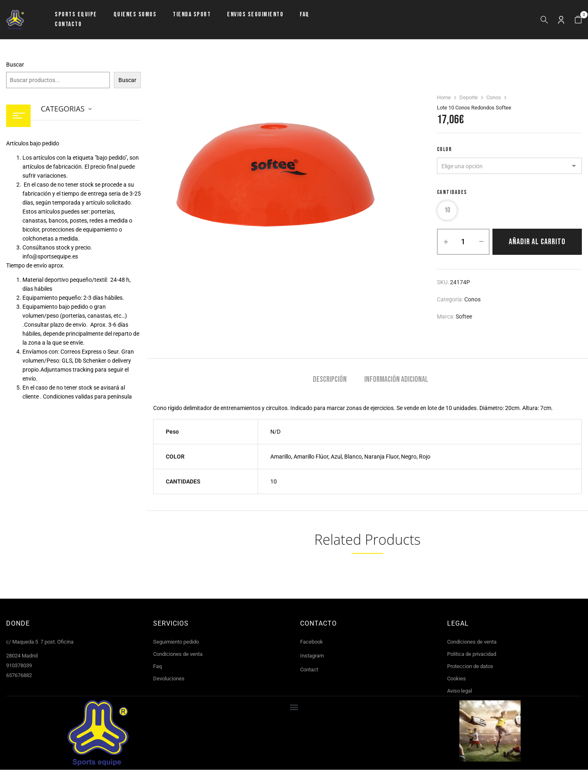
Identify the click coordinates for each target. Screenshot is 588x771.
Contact (309, 671)
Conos (493, 97)
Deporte (468, 97)
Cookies (456, 680)
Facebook (311, 643)
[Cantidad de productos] (463, 243)
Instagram (312, 657)
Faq (157, 667)
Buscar (15, 64)
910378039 (19, 667)
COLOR (444, 149)
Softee (464, 317)
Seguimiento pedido (176, 643)
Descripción (330, 381)
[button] (578, 20)
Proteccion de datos (470, 667)
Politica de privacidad (471, 655)
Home (444, 97)
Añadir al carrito (537, 243)
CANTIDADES (452, 192)
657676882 (19, 676)
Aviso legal (459, 692)
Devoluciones (169, 680)
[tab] (330, 381)
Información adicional (396, 381)
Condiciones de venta (178, 655)
